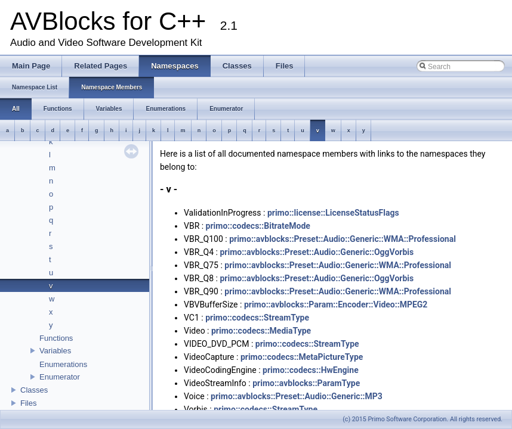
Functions (56, 338)
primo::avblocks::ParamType (306, 383)
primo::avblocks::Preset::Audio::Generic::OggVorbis (317, 252)
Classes (34, 390)
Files (28, 403)
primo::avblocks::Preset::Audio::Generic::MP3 (297, 396)
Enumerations (63, 364)
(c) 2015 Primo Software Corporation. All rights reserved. (422, 419)
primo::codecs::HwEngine (311, 370)
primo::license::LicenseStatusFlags (333, 212)
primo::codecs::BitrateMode (258, 226)
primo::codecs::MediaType (261, 330)
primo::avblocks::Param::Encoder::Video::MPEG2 (335, 304)
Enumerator (59, 376)
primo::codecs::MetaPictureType (301, 357)
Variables (55, 350)
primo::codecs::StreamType (257, 317)
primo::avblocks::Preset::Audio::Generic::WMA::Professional (342, 239)
